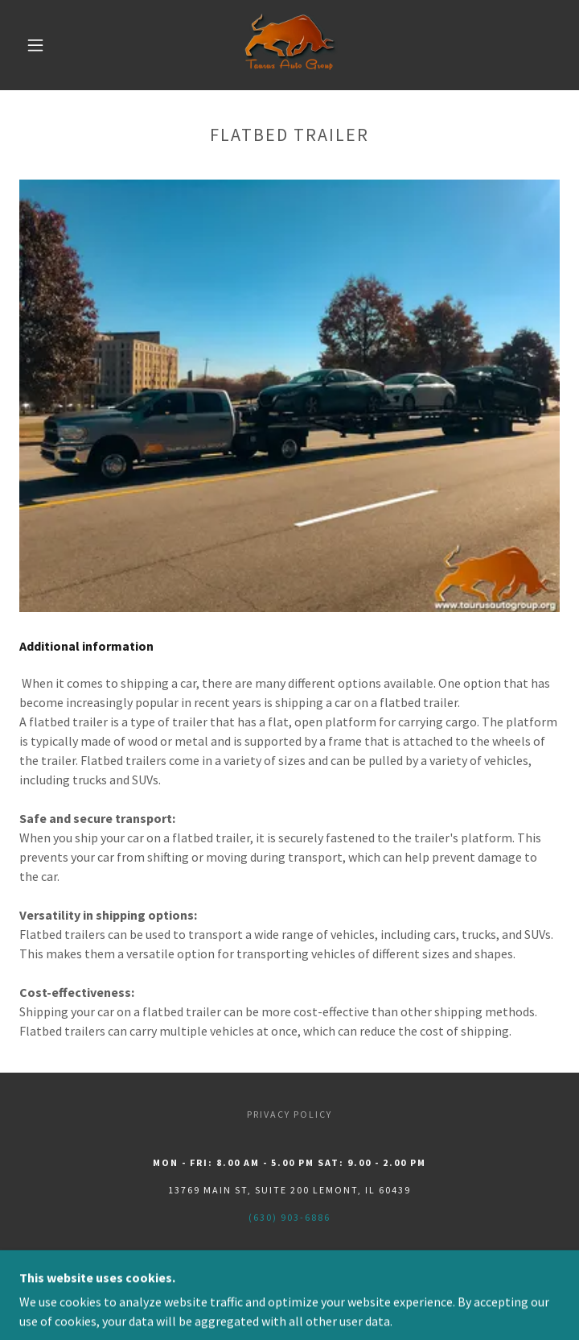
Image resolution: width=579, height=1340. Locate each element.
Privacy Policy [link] (289, 1114)
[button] (46, 45)
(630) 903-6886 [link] (289, 1217)
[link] (289, 45)
